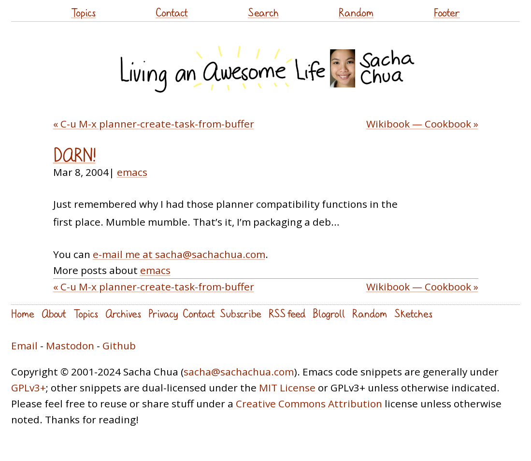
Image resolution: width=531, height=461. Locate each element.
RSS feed (287, 313)
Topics (83, 12)
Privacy (163, 313)
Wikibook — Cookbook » (422, 123)
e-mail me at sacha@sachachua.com (179, 254)
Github (119, 345)
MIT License (287, 387)
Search (263, 12)
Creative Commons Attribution (309, 403)
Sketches (413, 313)
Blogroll (329, 313)
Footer (446, 12)
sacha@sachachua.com (239, 371)
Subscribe (240, 313)
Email (24, 345)
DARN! (74, 155)
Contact (172, 12)
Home (22, 313)
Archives (123, 313)
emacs (132, 172)
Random (356, 12)
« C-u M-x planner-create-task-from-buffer (153, 123)
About (54, 313)
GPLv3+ (28, 387)
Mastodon (70, 345)
